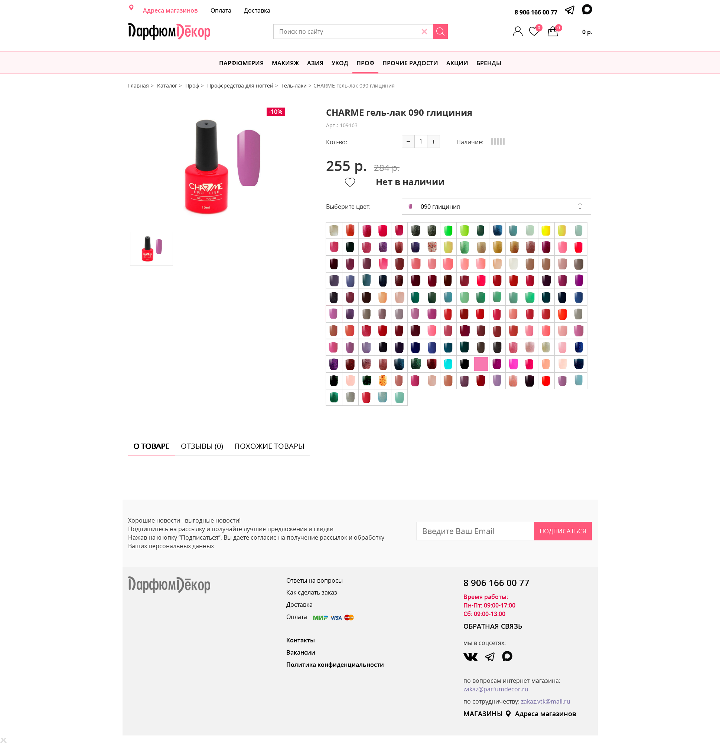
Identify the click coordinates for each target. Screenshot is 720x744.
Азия (315, 63)
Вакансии (300, 652)
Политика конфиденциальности (335, 665)
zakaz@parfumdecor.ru (495, 689)
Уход (340, 63)
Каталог (167, 85)
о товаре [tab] (152, 446)
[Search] (440, 31)
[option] (221, 167)
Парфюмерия (241, 63)
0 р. (573, 30)
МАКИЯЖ (285, 63)
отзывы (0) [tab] (202, 446)
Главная (138, 85)
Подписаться (563, 531)
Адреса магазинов (170, 10)
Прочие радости (410, 63)
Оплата (221, 10)
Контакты (300, 640)
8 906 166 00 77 (536, 12)
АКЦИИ (457, 63)
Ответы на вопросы (314, 580)
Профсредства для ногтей (240, 85)
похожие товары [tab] (269, 446)
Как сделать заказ (311, 592)
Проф (365, 63)
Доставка (257, 10)
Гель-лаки (294, 85)
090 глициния (434, 207)
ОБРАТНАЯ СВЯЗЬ (492, 626)
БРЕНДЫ (488, 63)
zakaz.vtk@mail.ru (545, 701)
